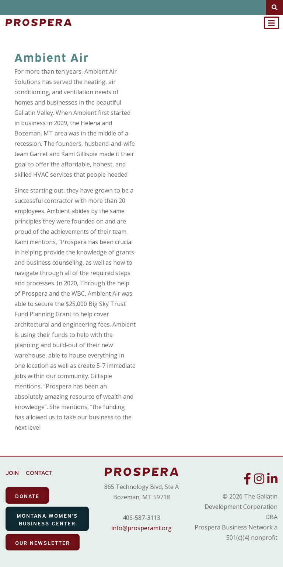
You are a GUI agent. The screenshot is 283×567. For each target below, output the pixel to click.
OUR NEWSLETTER (42, 542)
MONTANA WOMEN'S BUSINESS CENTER (47, 519)
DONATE (27, 495)
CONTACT (39, 472)
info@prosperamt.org (141, 528)
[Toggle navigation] (271, 23)
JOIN (12, 472)
